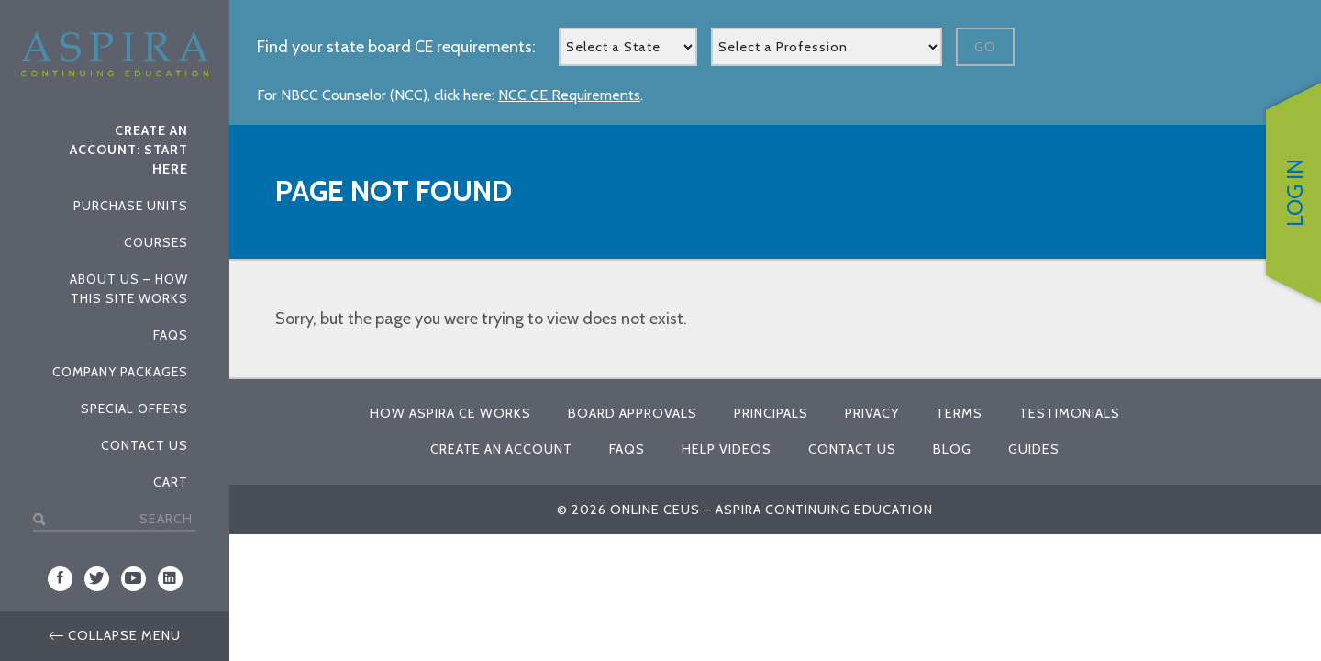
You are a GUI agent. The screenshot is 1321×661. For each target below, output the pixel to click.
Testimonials (1069, 413)
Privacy (872, 413)
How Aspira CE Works (450, 413)
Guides (1034, 449)
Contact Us (144, 445)
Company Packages (120, 372)
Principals (771, 413)
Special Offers (134, 408)
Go (985, 47)
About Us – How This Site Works (129, 289)
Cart (170, 482)
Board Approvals (632, 413)
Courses (156, 242)
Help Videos (727, 449)
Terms (959, 413)
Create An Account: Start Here (129, 149)
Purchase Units (130, 205)
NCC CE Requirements (569, 95)
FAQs (170, 335)
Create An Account (501, 449)
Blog (952, 449)
